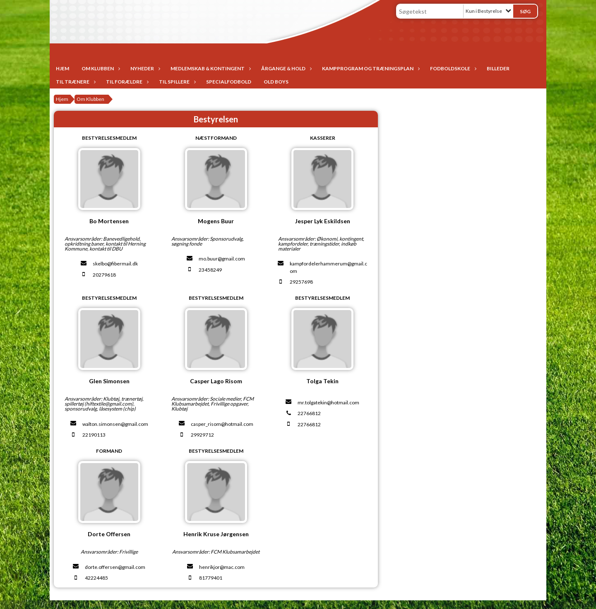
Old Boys (276, 82)
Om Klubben (100, 68)
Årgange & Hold (285, 68)
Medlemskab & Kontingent (210, 68)
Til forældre (126, 82)
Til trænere (75, 82)
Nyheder (144, 68)
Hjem (62, 68)
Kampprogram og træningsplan (370, 68)
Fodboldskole (452, 68)
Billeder (498, 68)
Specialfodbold (228, 82)
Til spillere (176, 82)
